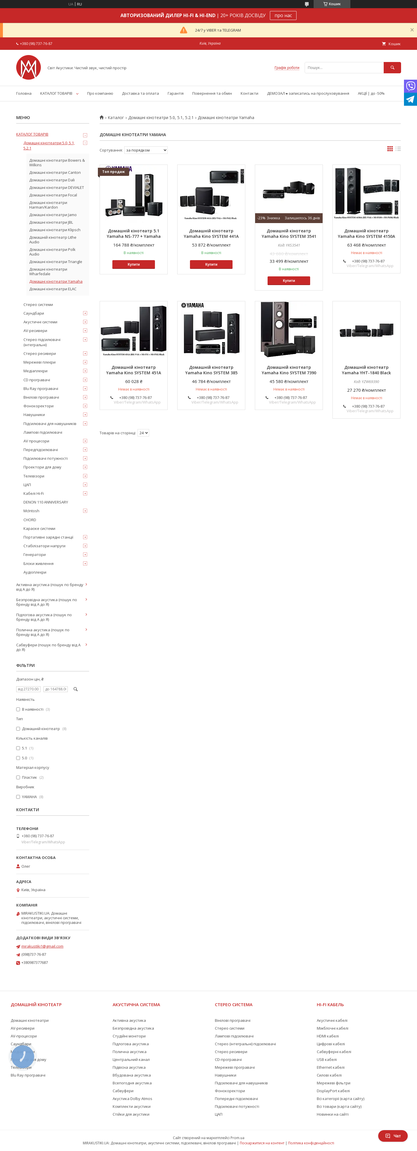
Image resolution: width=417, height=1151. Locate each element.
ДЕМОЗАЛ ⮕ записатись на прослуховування (308, 93)
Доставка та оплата (140, 93)
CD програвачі (36, 379)
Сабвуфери (123, 1090)
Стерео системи (38, 304)
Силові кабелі (329, 1075)
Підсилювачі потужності (45, 458)
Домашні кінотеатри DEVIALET (56, 187)
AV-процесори (24, 1036)
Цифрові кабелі (331, 1043)
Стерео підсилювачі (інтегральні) (42, 342)
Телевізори (33, 476)
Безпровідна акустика (133, 1028)
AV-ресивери (35, 330)
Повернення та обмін (212, 93)
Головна (24, 93)
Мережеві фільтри (333, 1083)
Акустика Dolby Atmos (132, 1098)
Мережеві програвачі (235, 1067)
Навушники (34, 414)
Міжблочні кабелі (332, 1028)
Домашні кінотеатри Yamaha (56, 281)
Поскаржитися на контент (262, 1143)
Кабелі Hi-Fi (33, 493)
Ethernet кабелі (331, 1067)
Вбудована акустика (132, 1075)
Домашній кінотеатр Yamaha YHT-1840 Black (366, 369)
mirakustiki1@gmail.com (42, 946)
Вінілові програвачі (41, 397)
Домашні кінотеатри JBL (51, 222)
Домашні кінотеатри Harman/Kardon (48, 205)
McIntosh (31, 510)
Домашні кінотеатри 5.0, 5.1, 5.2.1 (161, 117)
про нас (283, 15)
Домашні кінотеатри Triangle (55, 261)
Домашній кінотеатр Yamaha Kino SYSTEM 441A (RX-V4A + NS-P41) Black (211, 236)
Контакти (249, 93)
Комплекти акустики (132, 1106)
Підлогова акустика (131, 1043)
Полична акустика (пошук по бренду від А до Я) (43, 632)
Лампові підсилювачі (42, 432)
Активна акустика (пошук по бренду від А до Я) (49, 587)
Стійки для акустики (131, 1114)
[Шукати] (392, 67)
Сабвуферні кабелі (334, 1051)
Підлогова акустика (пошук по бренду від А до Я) (44, 617)
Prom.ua (237, 1137)
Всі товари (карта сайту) (339, 1106)
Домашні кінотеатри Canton (55, 172)
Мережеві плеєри (39, 362)
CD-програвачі (228, 1059)
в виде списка (398, 150)
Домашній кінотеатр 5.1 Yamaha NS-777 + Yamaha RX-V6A (134, 236)
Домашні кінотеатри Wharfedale (48, 271)
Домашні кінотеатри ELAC (52, 288)
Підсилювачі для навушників (49, 423)
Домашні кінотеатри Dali (52, 180)
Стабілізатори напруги (44, 545)
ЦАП (27, 484)
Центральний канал (131, 1059)
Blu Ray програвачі (40, 388)
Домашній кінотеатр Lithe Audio (52, 240)
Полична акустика (130, 1051)
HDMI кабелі (328, 1036)
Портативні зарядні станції (48, 537)
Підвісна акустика (129, 1067)
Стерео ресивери (39, 353)
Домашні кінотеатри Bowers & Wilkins (57, 162)
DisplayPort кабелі (333, 1090)
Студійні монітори (129, 1036)
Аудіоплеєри (34, 572)
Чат (393, 1136)
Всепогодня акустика (132, 1083)
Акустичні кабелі (332, 1020)
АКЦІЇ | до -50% (371, 93)
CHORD (29, 519)
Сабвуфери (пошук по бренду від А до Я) (48, 647)
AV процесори (36, 441)
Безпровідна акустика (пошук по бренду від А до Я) (46, 602)
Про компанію (100, 93)
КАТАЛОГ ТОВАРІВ (56, 93)
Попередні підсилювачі (236, 1098)
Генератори (34, 554)
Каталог (116, 117)
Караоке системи (39, 528)
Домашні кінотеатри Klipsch (55, 229)
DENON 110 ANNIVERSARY (45, 502)
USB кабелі (327, 1059)
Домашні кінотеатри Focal (53, 195)
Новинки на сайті (333, 1114)
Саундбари (33, 313)
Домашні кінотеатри (30, 1020)
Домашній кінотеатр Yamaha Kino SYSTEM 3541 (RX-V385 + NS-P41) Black (289, 236)
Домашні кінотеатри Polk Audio (52, 252)
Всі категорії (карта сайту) (340, 1098)
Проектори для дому (42, 467)
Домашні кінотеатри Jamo (53, 214)
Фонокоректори (38, 405)
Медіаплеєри (35, 370)
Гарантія (176, 93)
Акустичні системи (40, 321)
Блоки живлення (38, 563)
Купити (134, 264)
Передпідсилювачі (40, 449)
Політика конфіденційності (311, 1143)
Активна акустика (129, 1020)
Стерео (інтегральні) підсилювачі (245, 1043)
